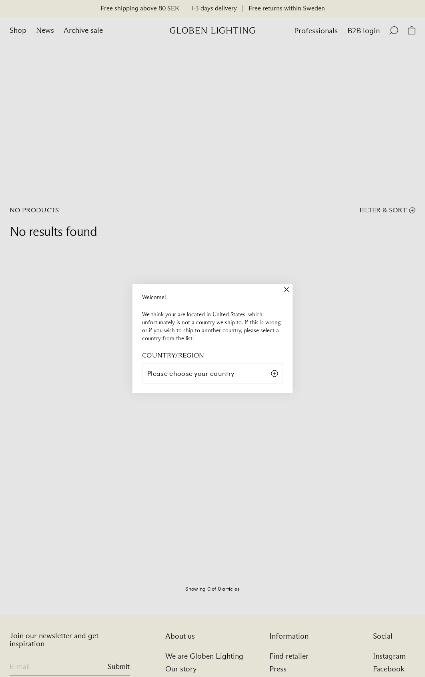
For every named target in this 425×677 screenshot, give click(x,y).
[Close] (286, 290)
